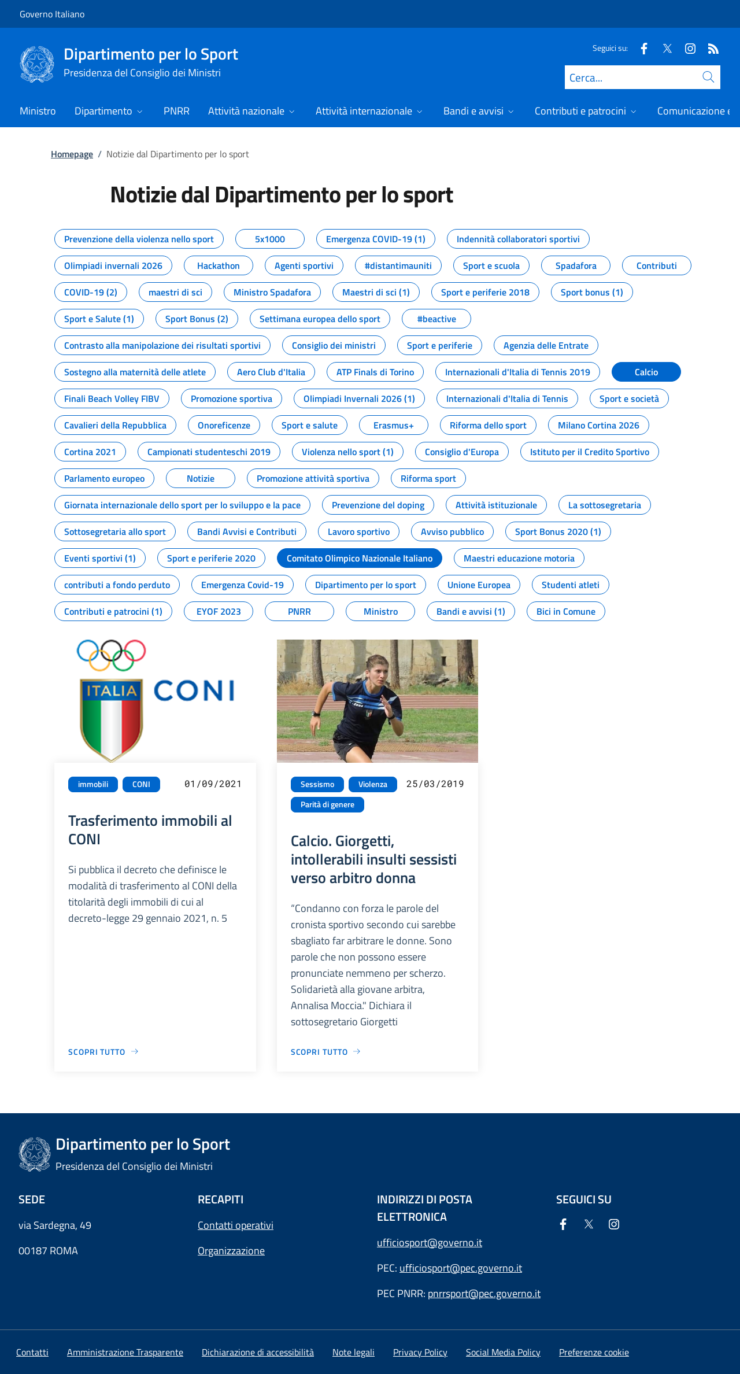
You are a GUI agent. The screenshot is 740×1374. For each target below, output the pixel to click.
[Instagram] (685, 48)
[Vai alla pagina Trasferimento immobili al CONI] (103, 1052)
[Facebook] (639, 48)
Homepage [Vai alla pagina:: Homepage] (72, 154)
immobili (93, 784)
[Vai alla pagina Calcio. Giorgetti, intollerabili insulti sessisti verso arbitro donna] (326, 1052)
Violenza (372, 784)
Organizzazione (231, 1250)
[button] (594, 1352)
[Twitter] (662, 48)
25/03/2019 (435, 783)
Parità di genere (327, 804)
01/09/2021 (213, 783)
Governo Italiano (52, 14)
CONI (141, 784)
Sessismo (317, 784)
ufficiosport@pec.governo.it (460, 1268)
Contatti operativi (235, 1225)
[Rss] (708, 48)
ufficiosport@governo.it (429, 1242)
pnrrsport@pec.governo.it (484, 1293)
